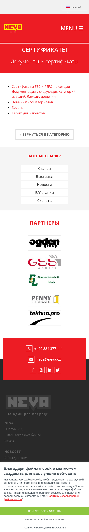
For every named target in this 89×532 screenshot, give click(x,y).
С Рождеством (15, 457)
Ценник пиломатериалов (32, 102)
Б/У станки (44, 192)
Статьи (44, 168)
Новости (44, 184)
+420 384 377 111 (48, 348)
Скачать (44, 200)
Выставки (44, 176)
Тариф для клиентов (28, 113)
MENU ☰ (72, 28)
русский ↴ (73, 7)
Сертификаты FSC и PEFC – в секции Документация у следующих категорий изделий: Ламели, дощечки (44, 91)
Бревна (18, 107)
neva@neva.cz (48, 359)
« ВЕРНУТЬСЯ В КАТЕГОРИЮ (44, 134)
